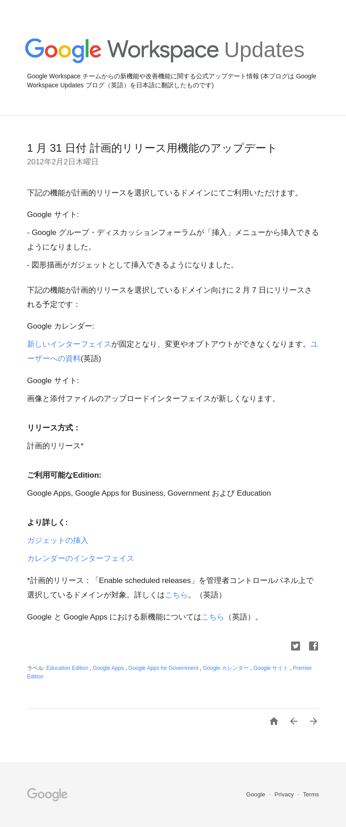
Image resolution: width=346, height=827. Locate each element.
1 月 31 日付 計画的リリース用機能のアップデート (152, 148)
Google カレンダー (226, 668)
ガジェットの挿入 (57, 540)
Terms (311, 794)
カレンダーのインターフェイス (80, 558)
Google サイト (271, 668)
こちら (176, 595)
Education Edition (68, 668)
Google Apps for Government (164, 668)
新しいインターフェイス (69, 344)
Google (256, 794)
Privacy (284, 794)
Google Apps (109, 668)
